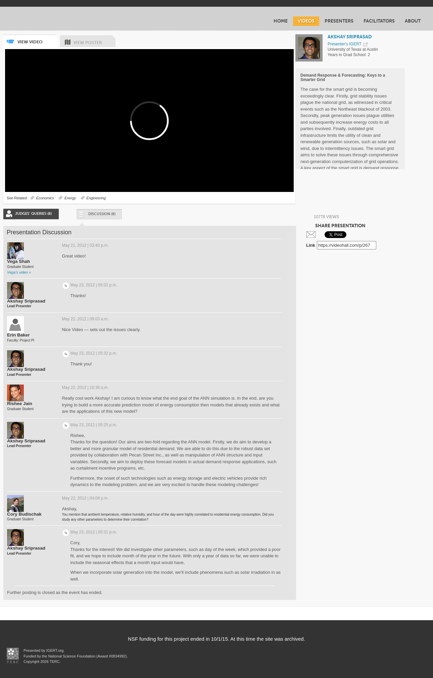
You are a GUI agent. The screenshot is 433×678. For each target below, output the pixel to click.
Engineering (96, 198)
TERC (54, 662)
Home (281, 21)
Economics (45, 198)
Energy (70, 198)
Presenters (339, 21)
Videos (306, 21)
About (413, 21)
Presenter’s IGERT (345, 44)
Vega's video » (19, 272)
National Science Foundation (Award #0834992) (87, 656)
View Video (37, 39)
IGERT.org (54, 650)
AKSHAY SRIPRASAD (350, 36)
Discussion (96, 216)
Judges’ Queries (33, 213)
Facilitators (379, 21)
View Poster (94, 40)
